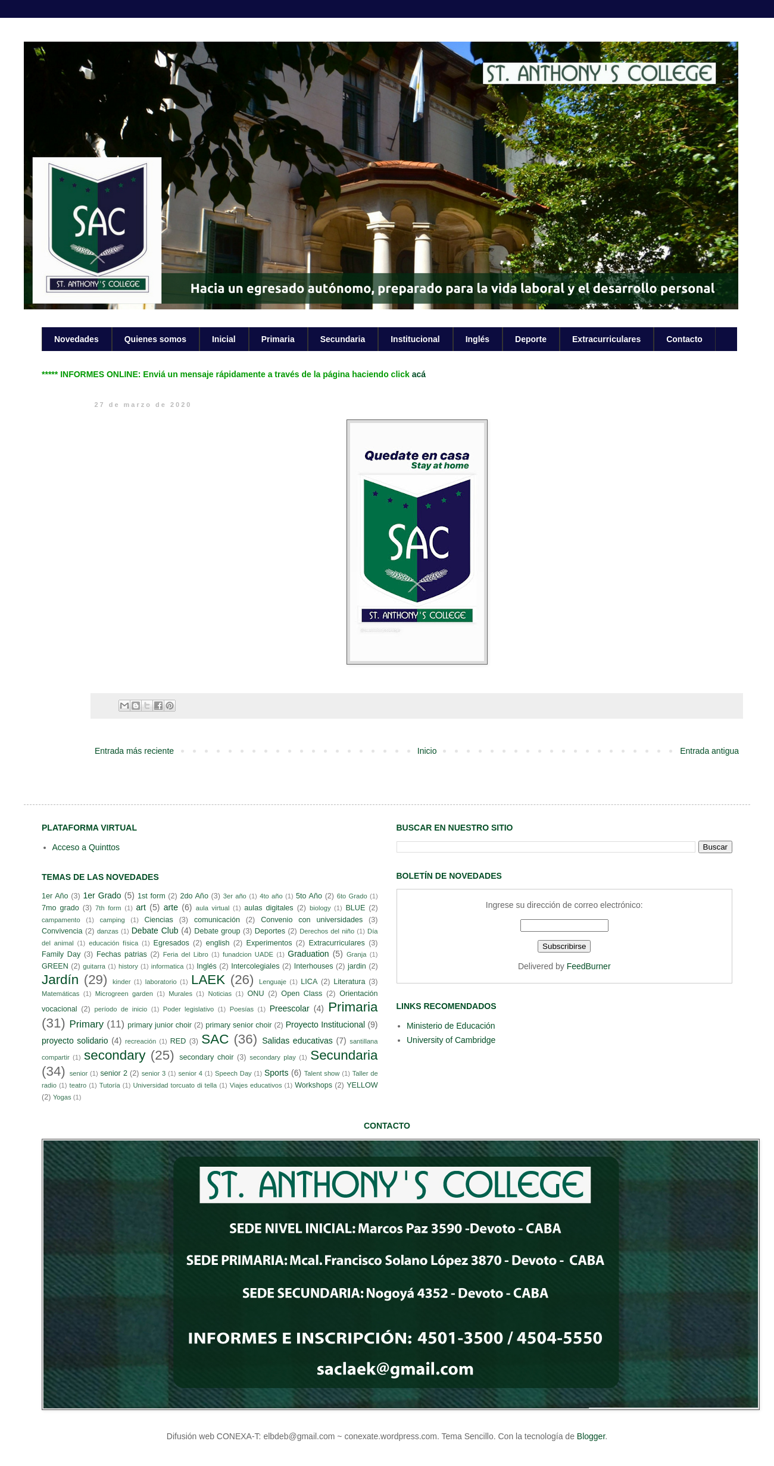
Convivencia (62, 931)
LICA (309, 982)
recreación (140, 1041)
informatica (167, 966)
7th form (108, 907)
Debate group (217, 931)
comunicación (217, 920)
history (128, 966)
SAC (215, 1039)
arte (171, 907)
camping (111, 919)
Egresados (171, 943)
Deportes (270, 931)
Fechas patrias (121, 954)
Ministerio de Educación (451, 1025)
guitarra (94, 966)
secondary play (272, 1057)
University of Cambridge (451, 1040)
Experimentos (269, 943)
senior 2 (113, 1073)
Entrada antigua (709, 751)
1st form (152, 896)
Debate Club (155, 930)
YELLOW (362, 1085)
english (218, 943)
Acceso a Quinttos (86, 847)
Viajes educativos (256, 1085)
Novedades (76, 339)
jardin (357, 966)
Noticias (220, 993)
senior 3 (154, 1073)
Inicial (224, 339)
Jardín (60, 979)
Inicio (427, 751)
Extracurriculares (606, 339)
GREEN (55, 966)
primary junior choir (159, 1025)
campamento (61, 919)
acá (419, 374)
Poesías (242, 1009)
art (141, 907)
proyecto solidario (75, 1040)
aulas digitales (268, 908)
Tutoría (109, 1085)
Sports (276, 1072)
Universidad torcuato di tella (175, 1085)
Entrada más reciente (134, 751)
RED (178, 1041)
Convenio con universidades (312, 920)
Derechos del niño (326, 931)
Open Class (301, 993)
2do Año (194, 896)
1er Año (55, 896)
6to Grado (352, 896)
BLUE (355, 908)
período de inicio (121, 1009)
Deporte (531, 339)
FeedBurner (589, 966)
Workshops (313, 1085)
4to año (271, 896)
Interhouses (313, 966)
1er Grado (102, 895)
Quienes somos (155, 339)
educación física (113, 943)
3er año (234, 896)
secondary (114, 1055)
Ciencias (158, 920)
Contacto (684, 339)
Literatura (349, 982)
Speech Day (233, 1073)
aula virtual (213, 907)
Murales (180, 993)
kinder (121, 981)
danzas (107, 931)
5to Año (309, 896)
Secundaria (342, 339)
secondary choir (206, 1057)
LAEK (208, 979)
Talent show (322, 1073)
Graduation (308, 953)
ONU (256, 993)
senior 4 (190, 1073)
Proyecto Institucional (325, 1024)
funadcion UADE (248, 954)
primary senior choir (238, 1025)
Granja (357, 954)
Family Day (61, 954)
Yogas (62, 1097)
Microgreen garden (124, 993)
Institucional (415, 339)
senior (79, 1073)
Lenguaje (272, 981)
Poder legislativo (188, 1009)
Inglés (477, 339)
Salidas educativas (297, 1040)
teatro (78, 1085)
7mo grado (60, 908)
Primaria (278, 339)
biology (320, 907)
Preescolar (290, 1008)
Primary (86, 1024)
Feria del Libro (185, 954)
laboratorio (161, 981)
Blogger (591, 1436)
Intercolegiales (255, 966)
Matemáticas (60, 993)
